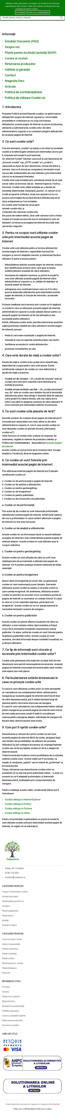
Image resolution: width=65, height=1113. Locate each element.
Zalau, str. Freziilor (14, 868)
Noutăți (5, 920)
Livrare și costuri (16, 58)
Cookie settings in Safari (17, 813)
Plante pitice (7, 916)
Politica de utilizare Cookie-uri (25, 98)
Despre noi (12, 47)
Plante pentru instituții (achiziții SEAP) (30, 52)
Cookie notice (44, 9)
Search (61, 17)
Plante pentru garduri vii (13, 901)
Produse (6, 987)
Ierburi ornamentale (11, 944)
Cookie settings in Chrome (18, 808)
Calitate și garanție (17, 69)
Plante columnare (10, 949)
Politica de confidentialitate (24, 1109)
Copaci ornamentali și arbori (15, 892)
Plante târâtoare (9, 968)
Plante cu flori (8, 958)
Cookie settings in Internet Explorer (23, 799)
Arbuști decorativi (10, 896)
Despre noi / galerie (11, 996)
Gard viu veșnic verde (12, 939)
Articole (10, 86)
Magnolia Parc (14, 81)
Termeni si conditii (10, 1025)
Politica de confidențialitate (23, 92)
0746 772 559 (11, 873)
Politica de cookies (44, 1109)
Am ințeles (20, 12)
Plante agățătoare (10, 911)
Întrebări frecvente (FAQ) (22, 41)
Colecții (5, 992)
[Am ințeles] (61, 8)
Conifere (6, 906)
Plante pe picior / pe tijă (12, 963)
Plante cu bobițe (9, 954)
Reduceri (6, 973)
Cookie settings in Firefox (18, 804)
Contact (10, 75)
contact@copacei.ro (15, 877)
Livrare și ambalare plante (13, 1016)
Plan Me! (56, 1104)
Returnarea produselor (20, 64)
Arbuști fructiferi (9, 925)
